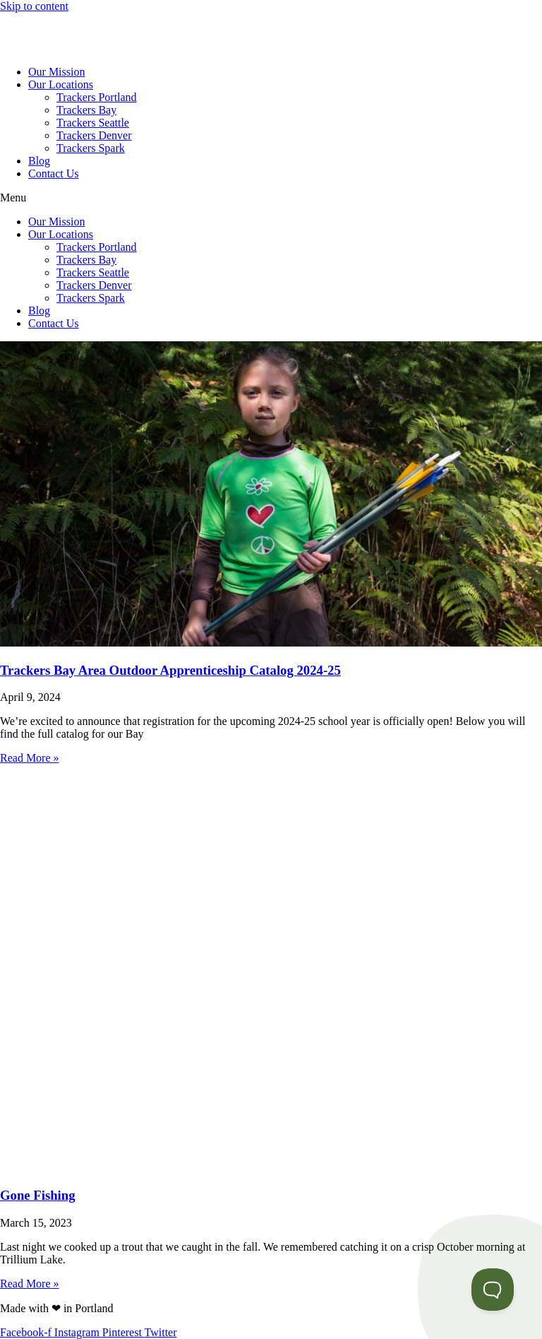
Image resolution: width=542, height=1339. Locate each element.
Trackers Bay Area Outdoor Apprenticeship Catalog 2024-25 (170, 670)
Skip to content (34, 6)
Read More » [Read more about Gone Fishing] (29, 1284)
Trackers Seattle (92, 123)
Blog (39, 161)
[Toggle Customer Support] (492, 1289)
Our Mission (56, 72)
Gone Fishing (38, 1195)
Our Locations (60, 84)
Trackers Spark (90, 148)
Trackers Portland (96, 97)
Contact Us (53, 173)
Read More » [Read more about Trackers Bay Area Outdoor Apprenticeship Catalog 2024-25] (29, 758)
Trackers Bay (86, 110)
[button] (271, 197)
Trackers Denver (93, 135)
